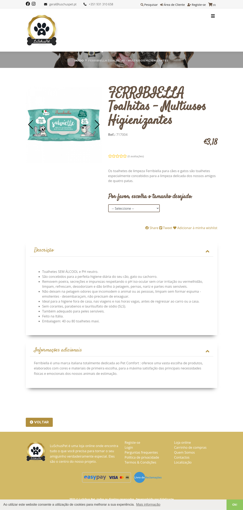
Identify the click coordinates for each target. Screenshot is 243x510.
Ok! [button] (234, 504)
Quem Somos (184, 453)
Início (79, 60)
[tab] (121, 250)
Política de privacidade (142, 458)
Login (129, 448)
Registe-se (199, 5)
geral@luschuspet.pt (62, 4)
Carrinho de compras (190, 448)
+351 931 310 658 (101, 4)
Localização (183, 462)
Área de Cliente (174, 5)
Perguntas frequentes (141, 453)
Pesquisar (151, 5)
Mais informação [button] (148, 504)
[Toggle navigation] (212, 16)
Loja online (182, 443)
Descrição (121, 250)
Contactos (182, 458)
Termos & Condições (140, 462)
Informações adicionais (121, 350)
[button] (30, 124)
